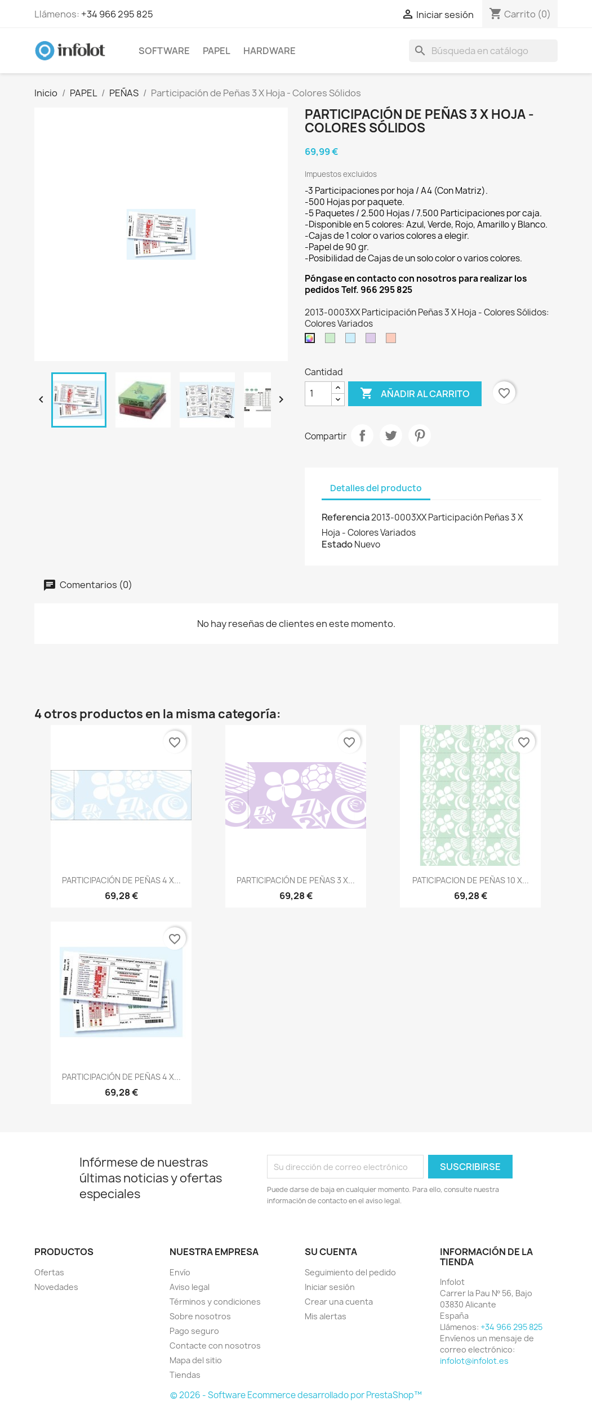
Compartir (362, 435)
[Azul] (352, 341)
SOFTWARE (164, 51)
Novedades (56, 1287)
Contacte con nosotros (215, 1345)
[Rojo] (393, 341)
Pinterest (419, 435)
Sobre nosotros (200, 1316)
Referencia (346, 517)
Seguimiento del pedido (350, 1272)
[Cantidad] (318, 393)
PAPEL (216, 51)
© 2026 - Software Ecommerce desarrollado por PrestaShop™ (296, 1395)
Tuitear (391, 435)
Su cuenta (331, 1252)
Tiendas (185, 1374)
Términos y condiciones (215, 1301)
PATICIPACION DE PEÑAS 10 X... (470, 880)
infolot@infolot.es (474, 1360)
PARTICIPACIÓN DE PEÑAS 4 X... (121, 880)
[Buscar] (483, 50)
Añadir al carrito (415, 393)
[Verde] (332, 341)
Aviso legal (190, 1287)
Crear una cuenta (339, 1301)
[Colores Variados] (312, 341)
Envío (180, 1272)
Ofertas (49, 1272)
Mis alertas (325, 1316)
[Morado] (373, 341)
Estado (337, 544)
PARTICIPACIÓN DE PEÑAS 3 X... (296, 880)
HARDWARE (269, 51)
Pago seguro (194, 1331)
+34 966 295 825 (117, 14)
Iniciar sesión (330, 1287)
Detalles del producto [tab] (376, 488)
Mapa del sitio (196, 1360)
